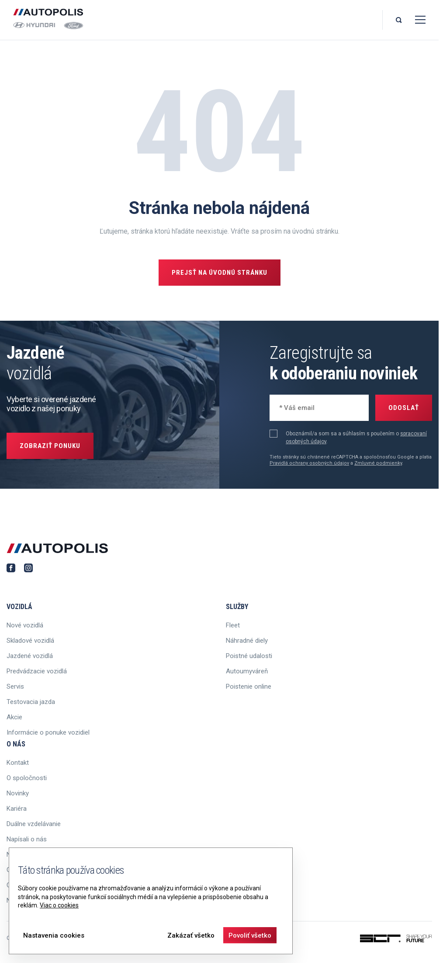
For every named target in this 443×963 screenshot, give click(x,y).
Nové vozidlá (25, 625)
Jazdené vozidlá (30, 656)
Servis (15, 686)
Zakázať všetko (191, 935)
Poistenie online (248, 686)
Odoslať (403, 408)
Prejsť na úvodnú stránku (219, 273)
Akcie (14, 717)
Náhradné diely (247, 640)
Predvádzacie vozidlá (37, 671)
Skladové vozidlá (30, 640)
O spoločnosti (27, 778)
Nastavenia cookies (53, 935)
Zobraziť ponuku (50, 446)
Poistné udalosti (249, 656)
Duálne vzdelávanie (34, 824)
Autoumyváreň (247, 671)
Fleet (233, 625)
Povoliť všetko (249, 935)
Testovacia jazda (31, 702)
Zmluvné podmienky (378, 463)
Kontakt (18, 763)
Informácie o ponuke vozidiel (48, 732)
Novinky (18, 793)
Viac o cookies (59, 905)
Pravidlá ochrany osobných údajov (309, 463)
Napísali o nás (27, 839)
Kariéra (17, 808)
